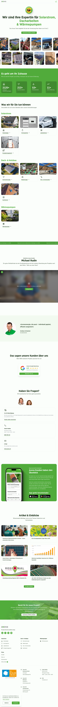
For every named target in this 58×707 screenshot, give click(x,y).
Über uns (3, 657)
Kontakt (2, 654)
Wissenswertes (4, 659)
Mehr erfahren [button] (6, 699)
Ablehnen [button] (7, 702)
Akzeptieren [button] (15, 702)
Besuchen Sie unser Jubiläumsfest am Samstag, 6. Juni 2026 (32, 243)
